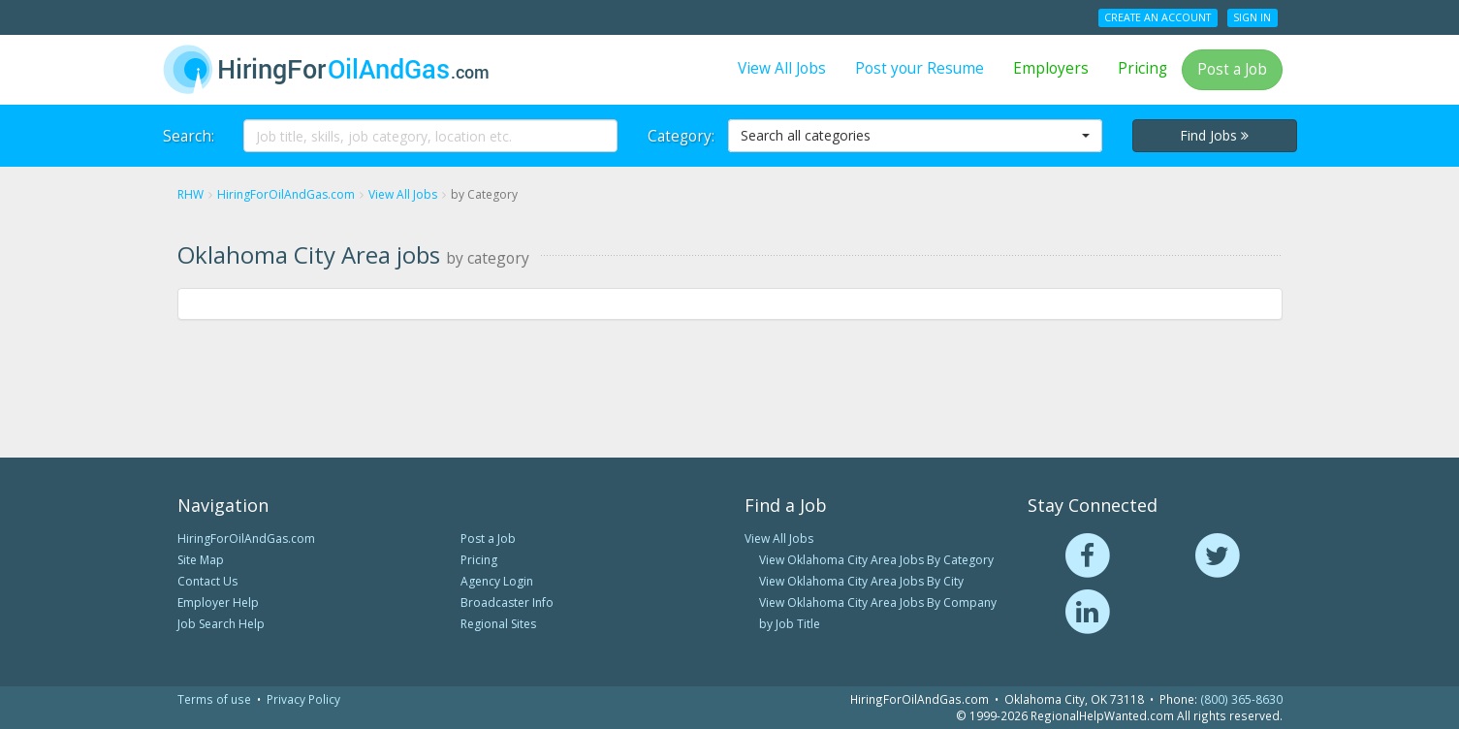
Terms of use (214, 699)
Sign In (1252, 17)
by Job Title (789, 624)
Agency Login (496, 581)
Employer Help (218, 602)
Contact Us (207, 581)
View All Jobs (782, 68)
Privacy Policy (303, 699)
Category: (681, 136)
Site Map (200, 560)
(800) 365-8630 (1241, 699)
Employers (1051, 68)
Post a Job (1232, 69)
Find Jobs (1214, 135)
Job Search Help (221, 624)
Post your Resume (919, 68)
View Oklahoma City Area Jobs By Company (878, 602)
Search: (188, 136)
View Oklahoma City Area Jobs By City (861, 581)
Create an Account (1157, 17)
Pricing (1142, 68)
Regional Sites (498, 624)
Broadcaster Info (507, 602)
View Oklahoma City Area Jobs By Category (876, 560)
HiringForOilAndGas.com (246, 538)
